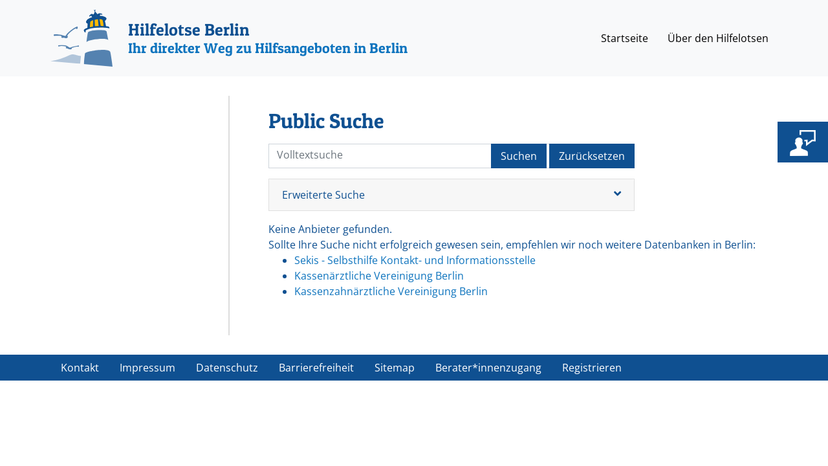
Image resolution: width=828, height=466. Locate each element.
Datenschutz (227, 368)
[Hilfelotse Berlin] (229, 38)
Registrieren (592, 368)
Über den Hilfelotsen (718, 38)
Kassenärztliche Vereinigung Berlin (379, 276)
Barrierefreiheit (316, 368)
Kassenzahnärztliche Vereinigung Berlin (391, 291)
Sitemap (395, 368)
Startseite (624, 38)
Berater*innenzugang (488, 368)
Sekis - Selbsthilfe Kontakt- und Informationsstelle (415, 260)
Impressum (147, 368)
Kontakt (80, 368)
